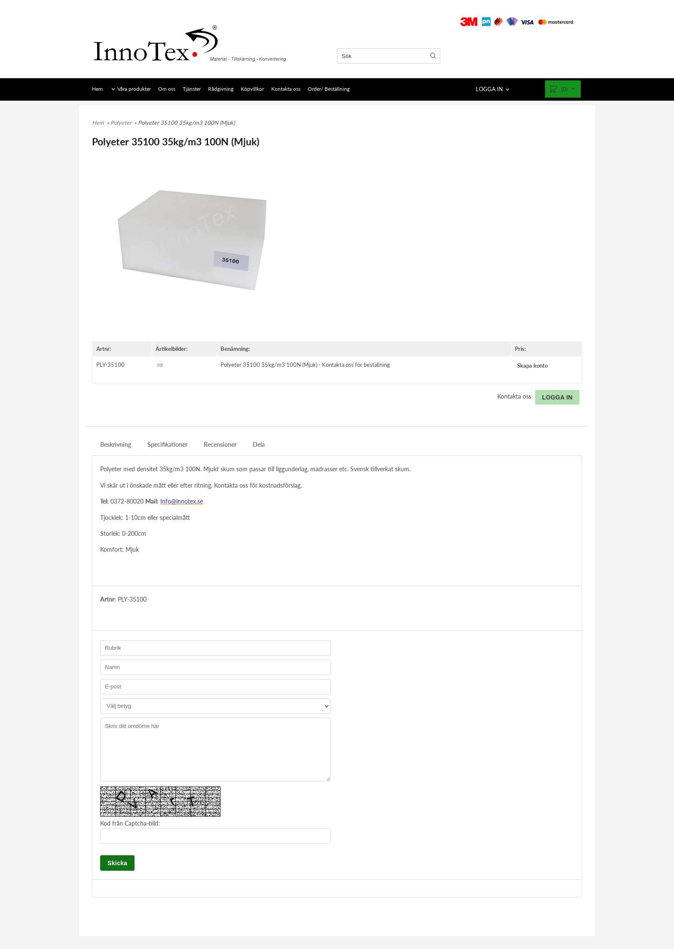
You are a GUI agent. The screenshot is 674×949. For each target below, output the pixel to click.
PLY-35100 (110, 364)
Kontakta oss (285, 89)
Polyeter (121, 122)
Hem (97, 89)
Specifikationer (167, 444)
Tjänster (192, 89)
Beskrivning (115, 444)
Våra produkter (134, 89)
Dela (259, 444)
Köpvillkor (252, 89)
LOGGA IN (489, 89)
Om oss (166, 89)
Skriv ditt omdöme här (215, 749)
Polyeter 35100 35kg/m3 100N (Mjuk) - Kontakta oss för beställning (305, 364)
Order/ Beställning (328, 89)
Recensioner (220, 444)
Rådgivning (220, 89)
